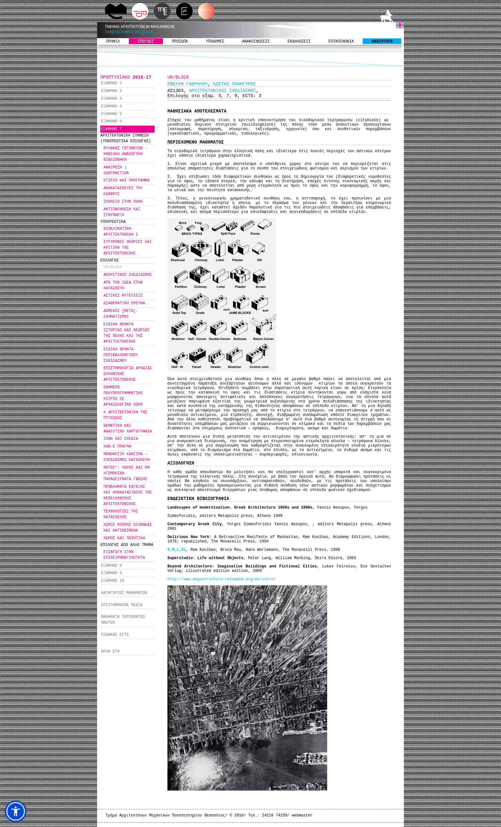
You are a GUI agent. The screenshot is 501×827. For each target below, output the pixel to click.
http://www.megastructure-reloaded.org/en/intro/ (221, 579)
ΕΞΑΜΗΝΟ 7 (111, 129)
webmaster (302, 815)
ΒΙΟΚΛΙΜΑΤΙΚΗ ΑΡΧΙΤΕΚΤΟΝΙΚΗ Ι (121, 232)
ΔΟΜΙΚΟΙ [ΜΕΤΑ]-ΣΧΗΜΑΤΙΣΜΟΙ (121, 314)
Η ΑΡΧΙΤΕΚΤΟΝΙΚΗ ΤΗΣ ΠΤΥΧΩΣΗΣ (125, 415)
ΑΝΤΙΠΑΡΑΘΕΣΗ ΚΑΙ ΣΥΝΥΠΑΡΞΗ (122, 212)
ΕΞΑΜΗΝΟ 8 (111, 566)
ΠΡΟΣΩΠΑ (180, 41)
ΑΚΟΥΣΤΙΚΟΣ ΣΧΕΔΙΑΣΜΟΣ (128, 275)
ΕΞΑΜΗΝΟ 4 (111, 106)
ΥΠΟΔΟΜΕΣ (215, 41)
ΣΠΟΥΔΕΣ (146, 41)
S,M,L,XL (176, 550)
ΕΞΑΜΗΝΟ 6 (111, 121)
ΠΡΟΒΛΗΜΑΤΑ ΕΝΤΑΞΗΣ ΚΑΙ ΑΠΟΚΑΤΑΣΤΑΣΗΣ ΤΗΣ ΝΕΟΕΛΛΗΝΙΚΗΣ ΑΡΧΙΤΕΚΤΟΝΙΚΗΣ (128, 495)
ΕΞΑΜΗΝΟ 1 (111, 83)
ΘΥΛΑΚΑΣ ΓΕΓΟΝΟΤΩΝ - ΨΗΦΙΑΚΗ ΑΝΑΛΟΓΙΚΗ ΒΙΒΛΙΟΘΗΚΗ (125, 154)
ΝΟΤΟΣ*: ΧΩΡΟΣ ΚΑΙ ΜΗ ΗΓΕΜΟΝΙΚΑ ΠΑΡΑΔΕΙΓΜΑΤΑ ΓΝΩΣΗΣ (127, 473)
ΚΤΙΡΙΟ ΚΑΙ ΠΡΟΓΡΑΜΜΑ (127, 180)
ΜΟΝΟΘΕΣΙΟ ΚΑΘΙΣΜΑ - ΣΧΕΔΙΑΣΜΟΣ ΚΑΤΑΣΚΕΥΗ (127, 457)
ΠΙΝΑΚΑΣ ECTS (114, 635)
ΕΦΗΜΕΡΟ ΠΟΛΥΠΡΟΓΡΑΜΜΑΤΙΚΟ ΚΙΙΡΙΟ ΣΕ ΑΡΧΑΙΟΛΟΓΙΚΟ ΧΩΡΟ (123, 396)
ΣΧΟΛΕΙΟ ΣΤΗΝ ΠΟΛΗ (123, 201)
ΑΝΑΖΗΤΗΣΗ (382, 41)
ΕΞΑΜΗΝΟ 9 (111, 573)
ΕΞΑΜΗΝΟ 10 (112, 581)
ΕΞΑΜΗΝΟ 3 (111, 99)
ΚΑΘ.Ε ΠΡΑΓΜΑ (117, 446)
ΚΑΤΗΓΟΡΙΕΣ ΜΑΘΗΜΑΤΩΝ (124, 593)
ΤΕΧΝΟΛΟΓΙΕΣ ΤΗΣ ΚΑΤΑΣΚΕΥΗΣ (121, 514)
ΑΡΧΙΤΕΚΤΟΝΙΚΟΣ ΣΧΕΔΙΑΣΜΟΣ (222, 90)
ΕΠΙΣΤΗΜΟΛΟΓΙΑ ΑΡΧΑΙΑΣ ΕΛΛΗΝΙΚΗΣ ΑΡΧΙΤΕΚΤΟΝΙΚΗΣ (128, 374)
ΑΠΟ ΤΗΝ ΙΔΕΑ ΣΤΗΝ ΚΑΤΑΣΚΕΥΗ (123, 285)
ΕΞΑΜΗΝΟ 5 (111, 114)
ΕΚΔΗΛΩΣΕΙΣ (299, 41)
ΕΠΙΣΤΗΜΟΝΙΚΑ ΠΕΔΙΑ (122, 605)
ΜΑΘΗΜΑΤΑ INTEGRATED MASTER (123, 620)
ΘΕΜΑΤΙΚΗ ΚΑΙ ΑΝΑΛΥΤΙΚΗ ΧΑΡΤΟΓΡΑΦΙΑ (128, 429)
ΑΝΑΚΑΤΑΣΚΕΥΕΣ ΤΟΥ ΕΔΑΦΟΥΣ (123, 191)
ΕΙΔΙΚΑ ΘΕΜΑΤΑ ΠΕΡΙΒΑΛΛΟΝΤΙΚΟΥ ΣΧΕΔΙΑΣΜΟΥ (121, 355)
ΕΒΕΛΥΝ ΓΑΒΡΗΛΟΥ (187, 84)
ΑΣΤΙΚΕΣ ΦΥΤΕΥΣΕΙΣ (123, 295)
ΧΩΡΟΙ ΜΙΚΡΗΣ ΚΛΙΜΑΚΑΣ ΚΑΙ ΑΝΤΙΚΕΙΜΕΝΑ (128, 528)
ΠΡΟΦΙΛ (113, 41)
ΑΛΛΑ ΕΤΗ (110, 651)
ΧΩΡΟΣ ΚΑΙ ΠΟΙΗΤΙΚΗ (124, 538)
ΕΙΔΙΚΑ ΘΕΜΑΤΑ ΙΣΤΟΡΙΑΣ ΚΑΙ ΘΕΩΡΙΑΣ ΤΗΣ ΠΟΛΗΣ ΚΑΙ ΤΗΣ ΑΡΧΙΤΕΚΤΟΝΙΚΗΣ (127, 333)
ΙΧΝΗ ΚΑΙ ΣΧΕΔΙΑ (121, 439)
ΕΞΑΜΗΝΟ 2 (111, 91)
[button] (15, 811)
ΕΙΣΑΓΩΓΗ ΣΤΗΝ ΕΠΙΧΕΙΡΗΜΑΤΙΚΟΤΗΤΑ (124, 555)
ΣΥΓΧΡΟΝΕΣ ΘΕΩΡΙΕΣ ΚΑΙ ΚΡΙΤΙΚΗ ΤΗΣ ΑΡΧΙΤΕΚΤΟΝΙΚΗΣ (128, 248)
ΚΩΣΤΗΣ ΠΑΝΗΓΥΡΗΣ (234, 84)
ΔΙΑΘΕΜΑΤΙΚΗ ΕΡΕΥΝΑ (124, 303)
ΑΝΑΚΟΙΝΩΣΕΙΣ (256, 41)
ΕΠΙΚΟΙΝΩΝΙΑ (341, 41)
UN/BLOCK (113, 267)
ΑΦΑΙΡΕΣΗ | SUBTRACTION (116, 170)
